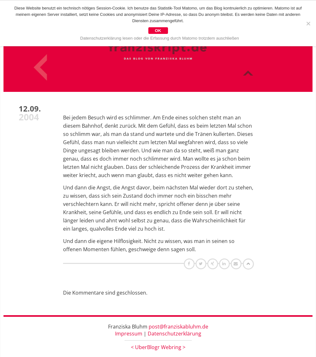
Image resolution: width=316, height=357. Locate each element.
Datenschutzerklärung (174, 333)
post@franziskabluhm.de (178, 326)
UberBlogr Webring (158, 347)
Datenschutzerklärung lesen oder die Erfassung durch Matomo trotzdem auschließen (159, 38)
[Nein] (308, 23)
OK (158, 30)
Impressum (128, 333)
